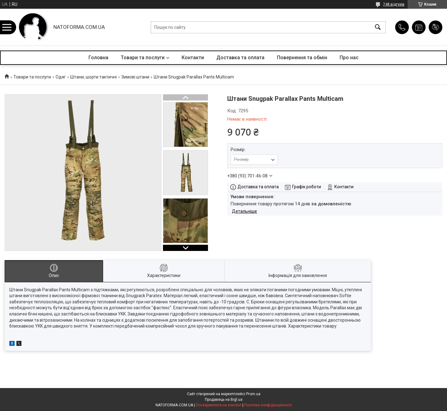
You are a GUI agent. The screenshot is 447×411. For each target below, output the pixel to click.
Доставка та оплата (240, 57)
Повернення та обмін (302, 57)
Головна (98, 57)
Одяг (61, 76)
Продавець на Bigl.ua (223, 399)
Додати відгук (435, 27)
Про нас (349, 57)
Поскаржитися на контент (219, 405)
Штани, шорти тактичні (93, 76)
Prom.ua (253, 394)
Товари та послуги (143, 57)
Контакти (193, 57)
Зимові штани (135, 76)
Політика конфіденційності (268, 405)
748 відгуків (393, 4)
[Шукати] (377, 27)
